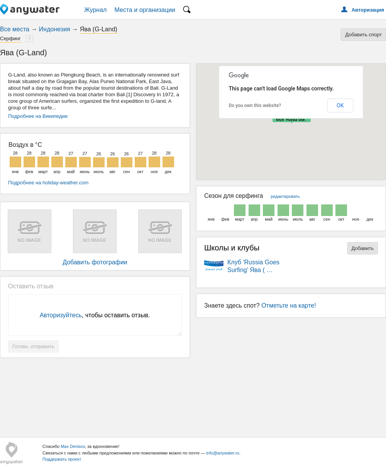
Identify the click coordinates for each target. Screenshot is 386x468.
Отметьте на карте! (288, 305)
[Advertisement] (193, 394)
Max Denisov (73, 446)
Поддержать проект (61, 459)
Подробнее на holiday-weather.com (48, 182)
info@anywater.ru (222, 453)
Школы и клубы (231, 247)
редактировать (285, 196)
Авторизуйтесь (61, 315)
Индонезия (54, 29)
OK (340, 105)
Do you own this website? (255, 105)
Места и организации (144, 10)
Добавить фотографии (95, 262)
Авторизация (368, 10)
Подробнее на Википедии (38, 116)
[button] (292, 120)
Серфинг (10, 38)
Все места (14, 29)
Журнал (95, 10)
